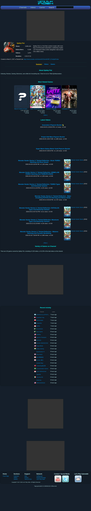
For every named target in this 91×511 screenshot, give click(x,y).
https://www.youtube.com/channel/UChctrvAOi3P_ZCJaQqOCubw (41, 59)
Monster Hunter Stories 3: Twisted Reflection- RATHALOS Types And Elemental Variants (39, 208)
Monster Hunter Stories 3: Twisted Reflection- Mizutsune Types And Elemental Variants (39, 220)
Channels (16, 476)
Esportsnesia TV (40, 351)
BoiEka (38, 325)
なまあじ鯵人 (39, 360)
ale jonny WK (39, 377)
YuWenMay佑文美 (41, 365)
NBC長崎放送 (39, 357)
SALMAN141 (39, 328)
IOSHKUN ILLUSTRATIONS (43, 314)
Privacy (26, 477)
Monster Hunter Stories (77, 160)
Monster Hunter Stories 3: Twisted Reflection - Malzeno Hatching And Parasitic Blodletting (39, 232)
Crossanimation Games (42, 368)
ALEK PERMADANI (41, 371)
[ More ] (45, 115)
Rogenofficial (39, 345)
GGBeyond (40, 476)
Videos (46, 64)
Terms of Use (28, 479)
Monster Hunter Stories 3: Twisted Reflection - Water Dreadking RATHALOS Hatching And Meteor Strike (53, 197)
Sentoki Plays (39, 363)
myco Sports (39, 331)
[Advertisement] (45, 26)
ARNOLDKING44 (40, 382)
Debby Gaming (40, 348)
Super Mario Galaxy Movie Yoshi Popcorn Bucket (53, 149)
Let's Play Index (41, 479)
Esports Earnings (41, 477)
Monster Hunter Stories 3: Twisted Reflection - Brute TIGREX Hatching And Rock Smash (39, 161)
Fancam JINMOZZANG (42, 343)
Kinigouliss (39, 323)
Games (53, 64)
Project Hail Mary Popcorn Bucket (53, 137)
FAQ (26, 476)
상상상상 (38, 340)
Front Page (6, 476)
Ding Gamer (39, 354)
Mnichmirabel (39, 320)
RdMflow (38, 334)
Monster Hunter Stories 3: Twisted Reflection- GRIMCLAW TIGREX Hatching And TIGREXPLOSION (39, 173)
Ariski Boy (38, 380)
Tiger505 (38, 374)
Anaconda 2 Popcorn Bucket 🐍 (53, 125)
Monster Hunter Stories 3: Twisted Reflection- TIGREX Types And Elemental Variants (39, 185)
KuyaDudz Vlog (40, 317)
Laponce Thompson (41, 337)
